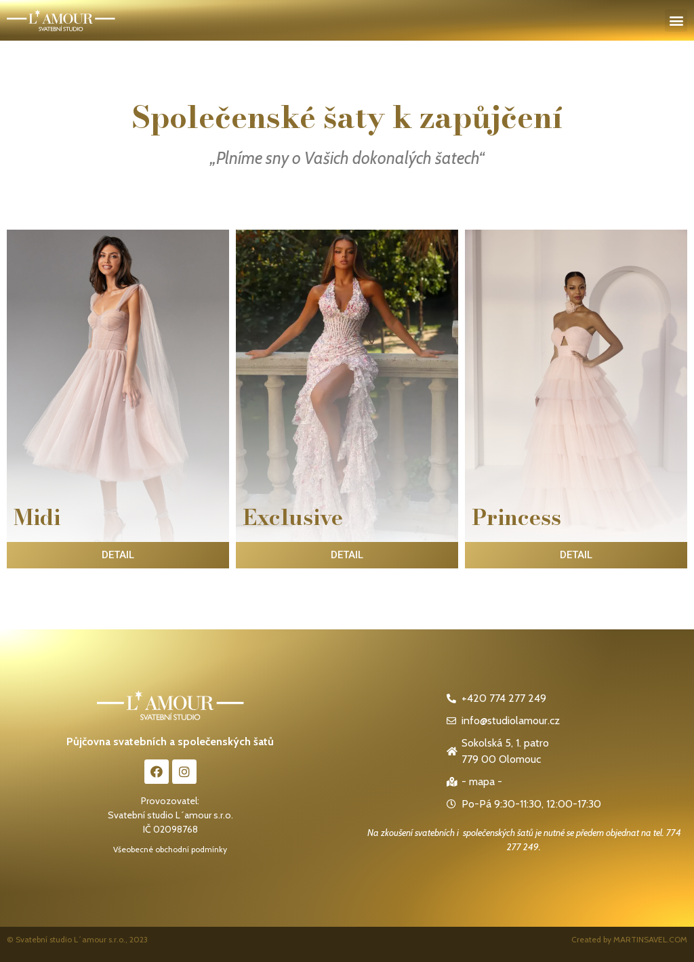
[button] (676, 20)
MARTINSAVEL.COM (650, 939)
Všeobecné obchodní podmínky (170, 849)
